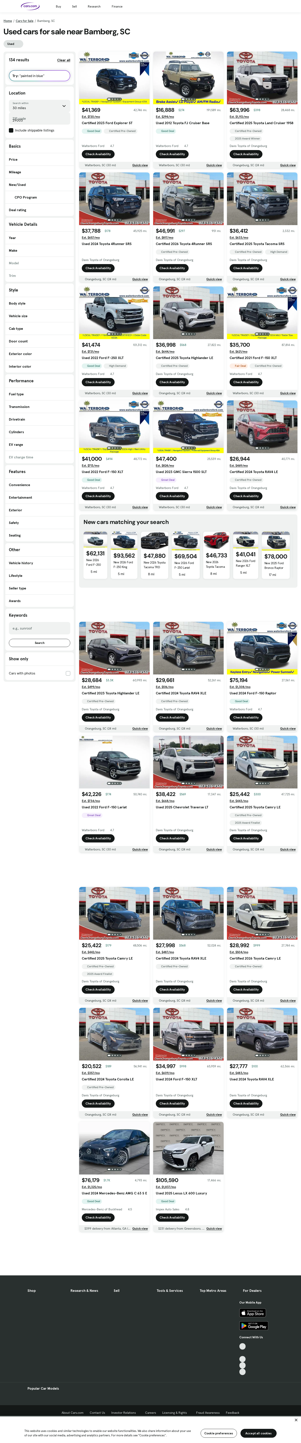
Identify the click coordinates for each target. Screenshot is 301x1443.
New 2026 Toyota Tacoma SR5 (215, 566)
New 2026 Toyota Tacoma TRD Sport (154, 567)
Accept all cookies (258, 1433)
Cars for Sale (24, 21)
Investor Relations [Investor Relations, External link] (125, 1413)
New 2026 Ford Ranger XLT (245, 563)
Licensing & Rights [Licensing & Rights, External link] (176, 1413)
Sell (74, 6)
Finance (117, 6)
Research (94, 6)
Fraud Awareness (208, 1413)
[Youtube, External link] (242, 1359)
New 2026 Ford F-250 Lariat (184, 565)
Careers (150, 1413)
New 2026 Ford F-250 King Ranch (123, 567)
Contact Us (97, 1413)
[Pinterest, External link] (242, 1372)
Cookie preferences (218, 1433)
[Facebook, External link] (242, 1353)
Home (8, 21)
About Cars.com (73, 1413)
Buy (58, 6)
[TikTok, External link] (242, 1346)
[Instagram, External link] (242, 1365)
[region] (150, 1429)
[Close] (296, 1420)
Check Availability (98, 154)
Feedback (232, 1413)
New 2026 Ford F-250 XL (93, 564)
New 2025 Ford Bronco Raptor (274, 565)
